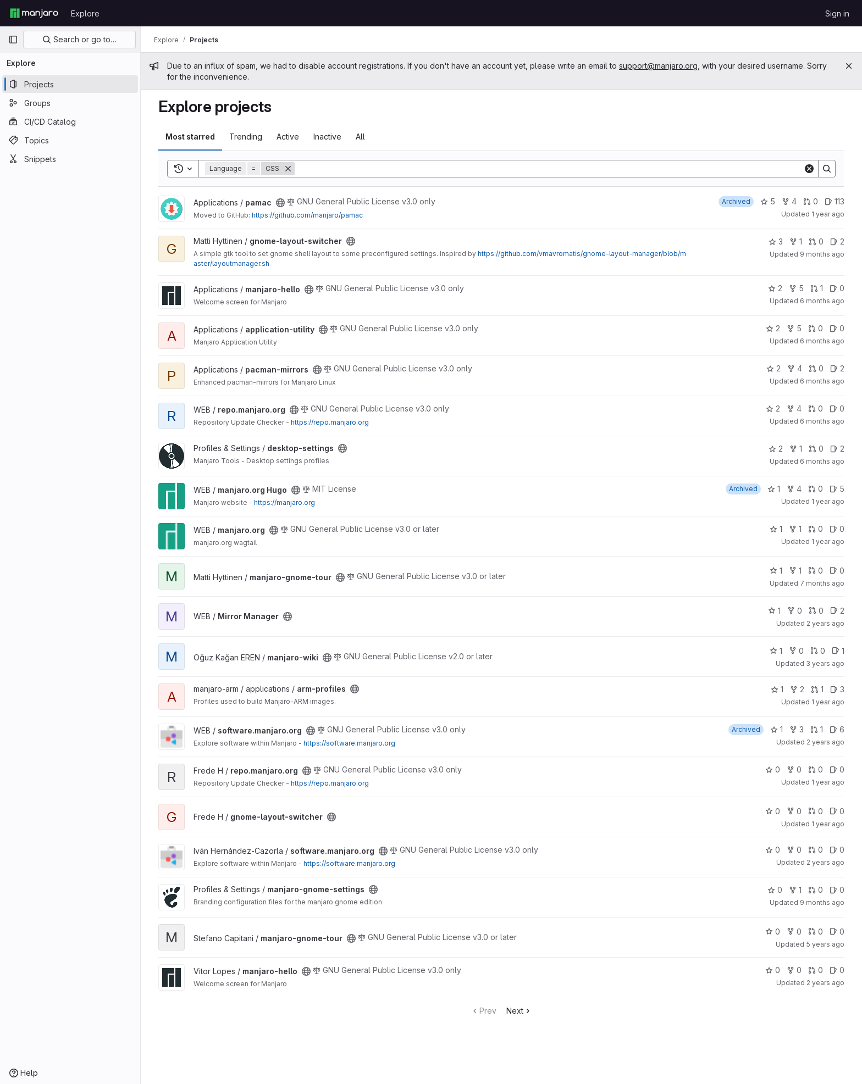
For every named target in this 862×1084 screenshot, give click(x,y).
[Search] (549, 168)
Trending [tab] (245, 136)
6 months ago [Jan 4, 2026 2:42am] (822, 301)
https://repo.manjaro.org (330, 422)
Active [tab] (288, 136)
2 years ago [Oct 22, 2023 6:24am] (825, 623)
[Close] (848, 66)
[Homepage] (34, 13)
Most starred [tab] (190, 136)
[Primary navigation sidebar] (13, 39)
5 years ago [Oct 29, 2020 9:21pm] (825, 944)
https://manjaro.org (284, 502)
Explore (85, 13)
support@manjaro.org (658, 65)
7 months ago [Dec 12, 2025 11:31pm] (822, 583)
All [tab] (360, 136)
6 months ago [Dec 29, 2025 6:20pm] (822, 421)
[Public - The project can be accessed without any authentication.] (280, 202)
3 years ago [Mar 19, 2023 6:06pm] (825, 663)
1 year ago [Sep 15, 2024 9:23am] (827, 214)
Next (519, 1010)
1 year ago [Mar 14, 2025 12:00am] (827, 541)
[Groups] (70, 103)
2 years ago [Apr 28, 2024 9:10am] (825, 983)
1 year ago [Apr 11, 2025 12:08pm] (827, 782)
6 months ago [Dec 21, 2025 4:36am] (822, 341)
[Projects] (70, 84)
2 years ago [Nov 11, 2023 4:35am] (825, 862)
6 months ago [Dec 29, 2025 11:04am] (822, 381)
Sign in (837, 13)
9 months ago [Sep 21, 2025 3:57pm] (822, 902)
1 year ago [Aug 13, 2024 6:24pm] (827, 501)
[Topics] (70, 140)
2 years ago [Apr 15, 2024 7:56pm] (825, 742)
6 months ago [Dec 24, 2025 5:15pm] (822, 461)
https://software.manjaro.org (349, 743)
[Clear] (809, 168)
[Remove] (288, 168)
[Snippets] (70, 159)
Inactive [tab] (327, 136)
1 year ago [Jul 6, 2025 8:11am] (827, 824)
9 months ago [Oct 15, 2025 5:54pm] (822, 254)
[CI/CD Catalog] (70, 121)
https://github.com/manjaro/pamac (307, 215)
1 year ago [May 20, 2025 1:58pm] (827, 702)
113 (834, 201)
